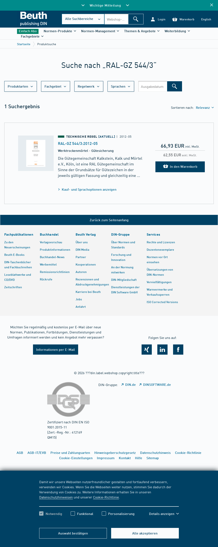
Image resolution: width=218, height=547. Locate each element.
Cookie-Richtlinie (106, 497)
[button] (157, 19)
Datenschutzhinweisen (56, 497)
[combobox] (116, 19)
